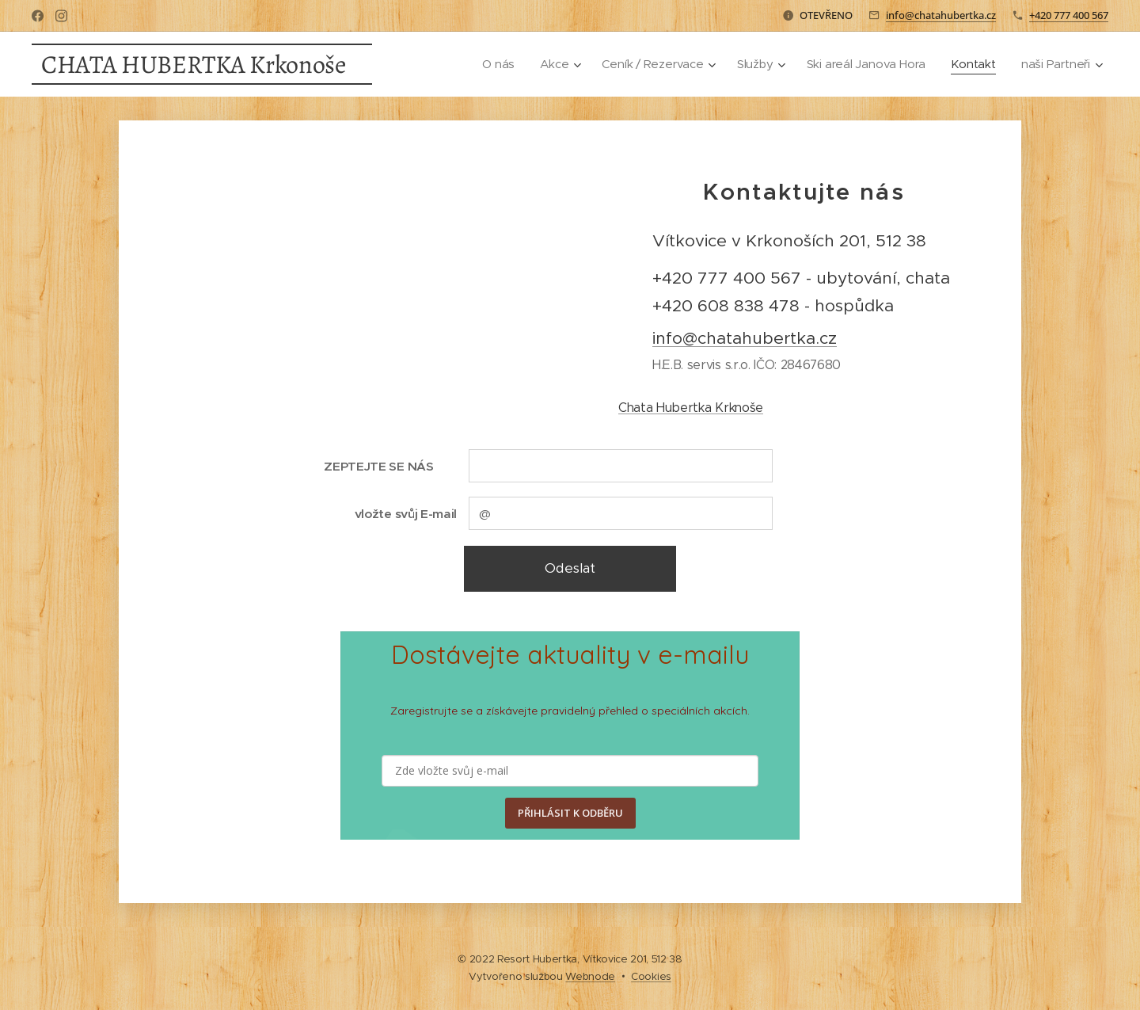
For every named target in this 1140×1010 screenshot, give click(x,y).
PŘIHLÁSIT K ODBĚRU (570, 813)
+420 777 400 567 (1068, 15)
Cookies (651, 976)
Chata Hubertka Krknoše (690, 407)
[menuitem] (491, 64)
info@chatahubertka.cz (941, 15)
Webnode (590, 976)
